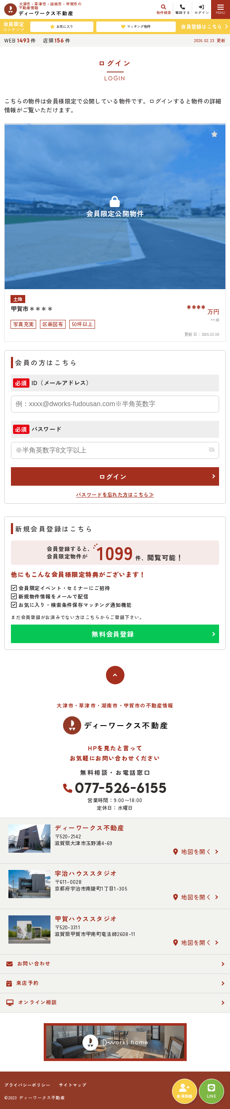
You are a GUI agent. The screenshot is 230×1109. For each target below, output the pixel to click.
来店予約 (22, 983)
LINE (211, 1091)
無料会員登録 (113, 634)
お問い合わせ (28, 963)
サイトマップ (73, 1085)
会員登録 (184, 1091)
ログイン (113, 476)
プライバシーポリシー (27, 1085)
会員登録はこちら (201, 26)
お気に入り (61, 26)
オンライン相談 (31, 1002)
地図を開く (192, 851)
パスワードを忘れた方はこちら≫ (115, 494)
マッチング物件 (136, 26)
